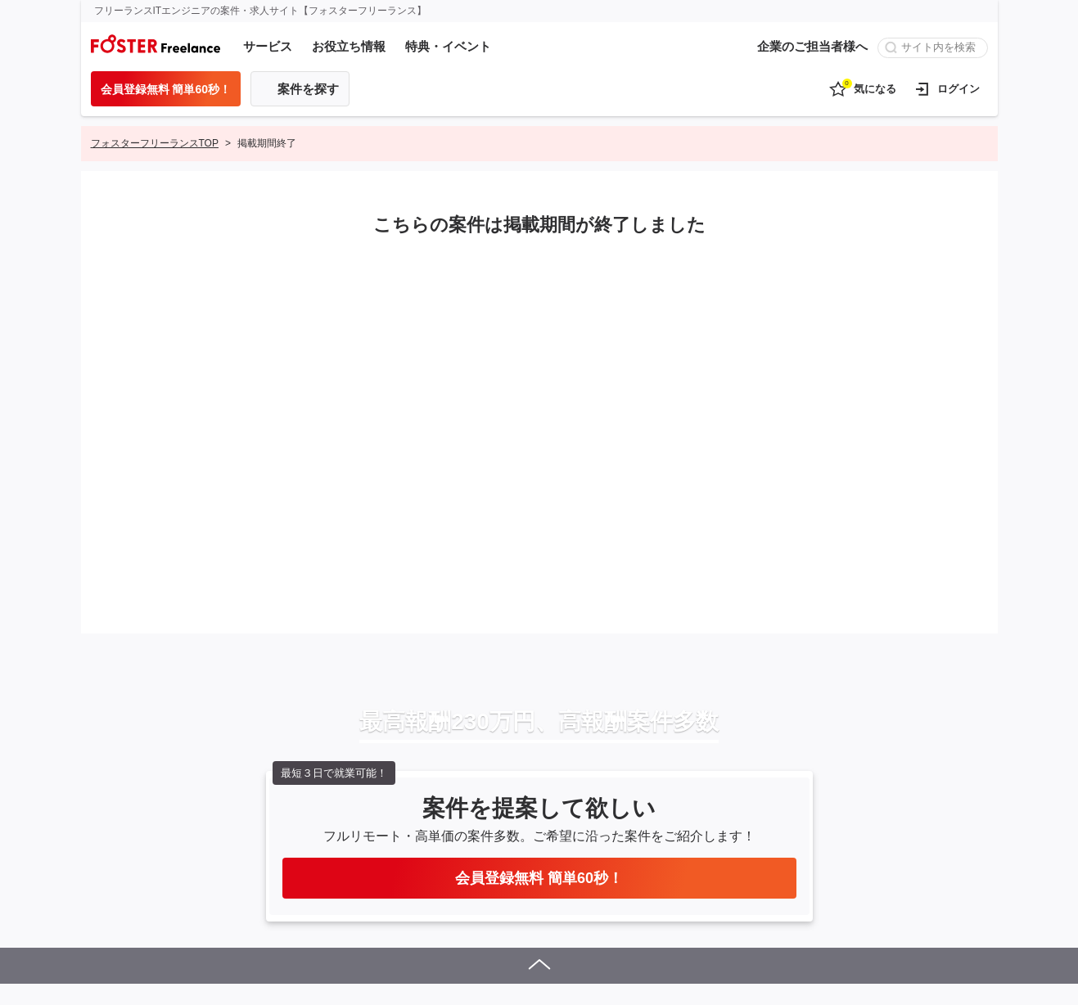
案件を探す (308, 89)
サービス (267, 46)
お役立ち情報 (349, 46)
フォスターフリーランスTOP (155, 143)
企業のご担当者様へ (812, 46)
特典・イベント (448, 46)
